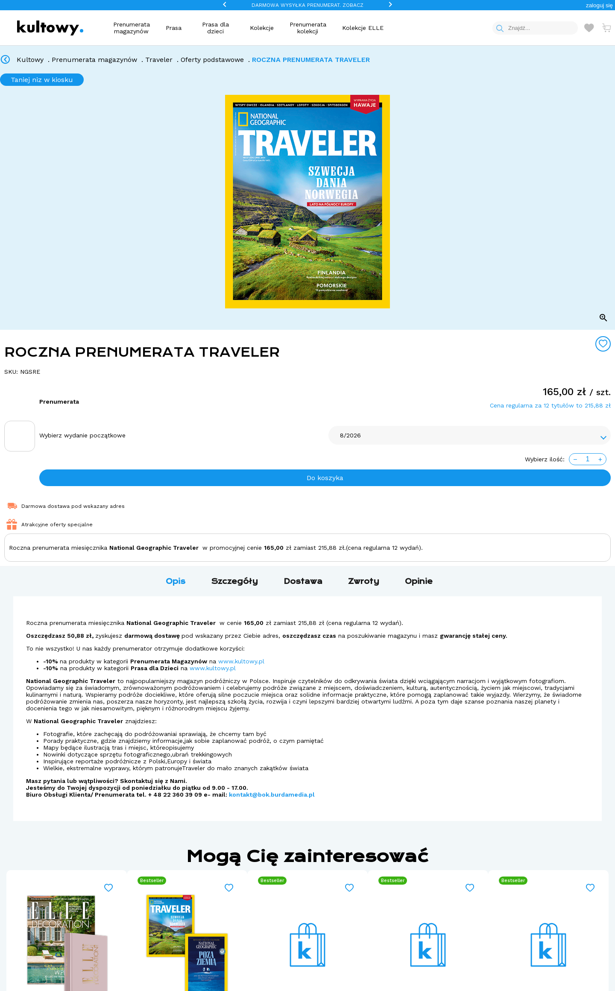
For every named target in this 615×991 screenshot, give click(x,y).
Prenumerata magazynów (131, 28)
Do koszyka (325, 478)
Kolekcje (262, 27)
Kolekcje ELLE (363, 27)
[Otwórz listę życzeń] (589, 27)
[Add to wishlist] (603, 344)
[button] (599, 5)
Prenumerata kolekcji (308, 28)
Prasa (174, 27)
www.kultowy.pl (241, 661)
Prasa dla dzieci (215, 28)
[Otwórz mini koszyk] (606, 27)
